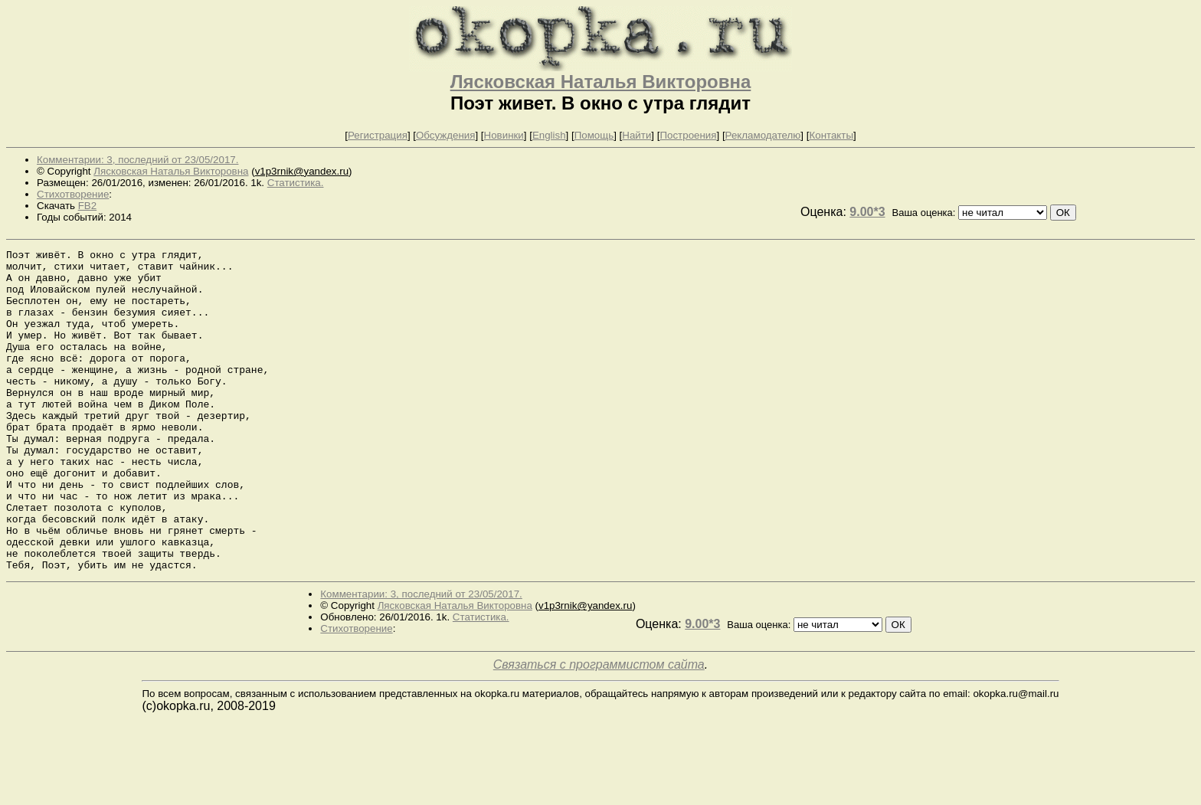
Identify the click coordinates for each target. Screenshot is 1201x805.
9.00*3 (867, 211)
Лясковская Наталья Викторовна (600, 81)
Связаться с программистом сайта (599, 728)
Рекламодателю (763, 135)
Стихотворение (73, 194)
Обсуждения (445, 135)
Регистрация (377, 135)
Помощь (594, 135)
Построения (687, 135)
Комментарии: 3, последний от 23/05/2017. (137, 159)
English (549, 135)
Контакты (831, 135)
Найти (636, 135)
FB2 (87, 205)
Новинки (504, 135)
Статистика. (295, 182)
